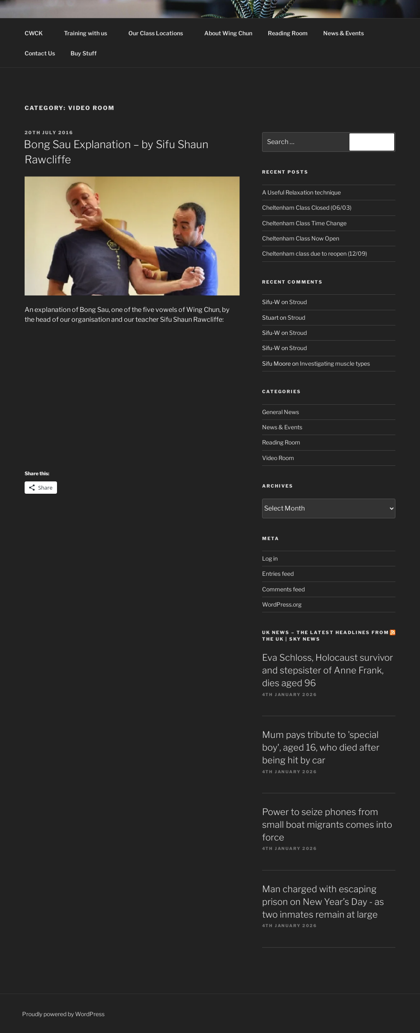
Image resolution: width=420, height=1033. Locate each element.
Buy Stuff (88, 53)
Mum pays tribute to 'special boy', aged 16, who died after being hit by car (320, 747)
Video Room (278, 457)
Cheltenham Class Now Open (300, 238)
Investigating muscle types (335, 363)
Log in (270, 558)
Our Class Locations (159, 33)
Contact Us (40, 53)
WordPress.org (281, 604)
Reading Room (288, 33)
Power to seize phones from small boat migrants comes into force (327, 824)
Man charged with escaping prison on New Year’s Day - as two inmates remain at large (323, 902)
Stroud (298, 301)
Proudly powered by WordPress (63, 1013)
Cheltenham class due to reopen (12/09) (314, 253)
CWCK (37, 33)
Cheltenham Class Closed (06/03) (307, 207)
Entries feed (278, 573)
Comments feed (283, 589)
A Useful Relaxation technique (301, 192)
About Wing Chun (228, 33)
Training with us (89, 33)
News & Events (343, 33)
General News (280, 411)
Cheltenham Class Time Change (304, 223)
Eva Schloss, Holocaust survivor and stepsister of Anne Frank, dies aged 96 (327, 670)
